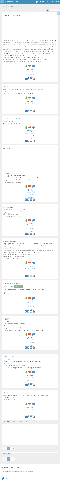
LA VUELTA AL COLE (9, 241)
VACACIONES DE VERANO (11, 118)
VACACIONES (7, 87)
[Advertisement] (16, 28)
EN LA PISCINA (8, 207)
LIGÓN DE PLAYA (8, 357)
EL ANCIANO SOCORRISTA (11, 15)
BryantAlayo (11, 286)
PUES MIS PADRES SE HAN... (12, 283)
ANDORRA (6, 319)
